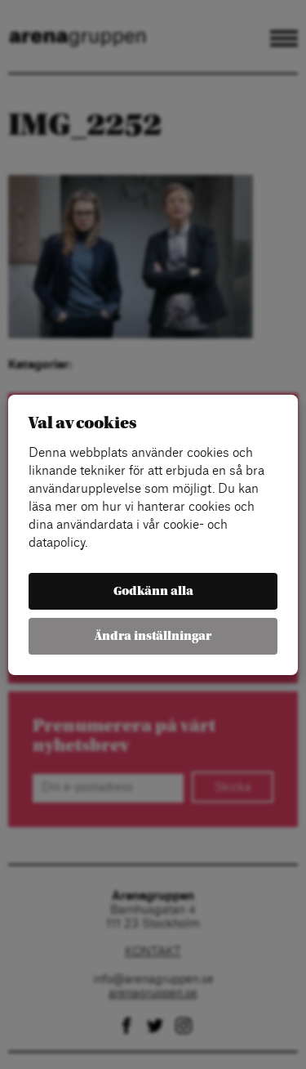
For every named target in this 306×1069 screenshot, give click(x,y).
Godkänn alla (153, 591)
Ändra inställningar (153, 636)
